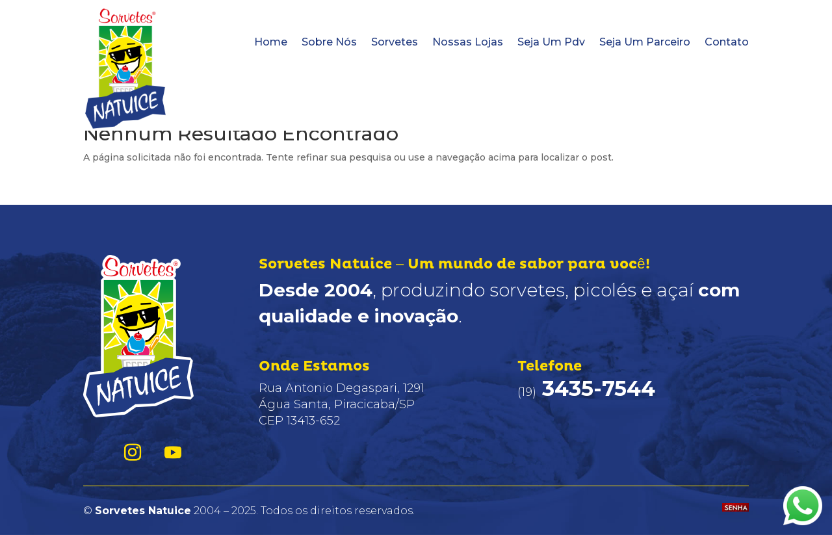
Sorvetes (394, 42)
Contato (727, 42)
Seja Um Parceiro (644, 42)
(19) (586, 392)
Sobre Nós (329, 42)
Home (270, 42)
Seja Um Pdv (551, 42)
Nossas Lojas (467, 42)
